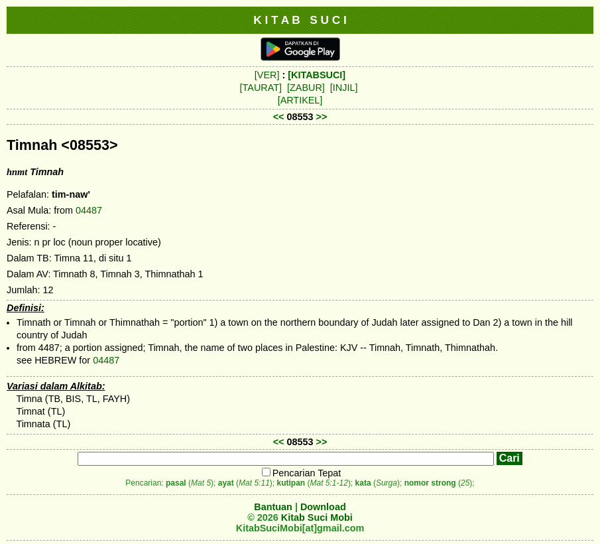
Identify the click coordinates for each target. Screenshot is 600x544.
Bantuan (273, 507)
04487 (89, 210)
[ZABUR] (306, 87)
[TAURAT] (261, 87)
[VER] (267, 75)
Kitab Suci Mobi (317, 517)
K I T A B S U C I (300, 20)
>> (322, 116)
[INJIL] (344, 87)
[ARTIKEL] (300, 100)
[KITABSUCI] (316, 75)
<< (278, 116)
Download (323, 507)
